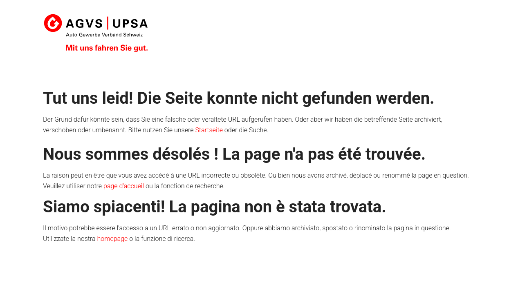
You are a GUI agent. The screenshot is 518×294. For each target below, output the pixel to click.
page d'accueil (123, 186)
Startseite (209, 130)
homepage (112, 239)
